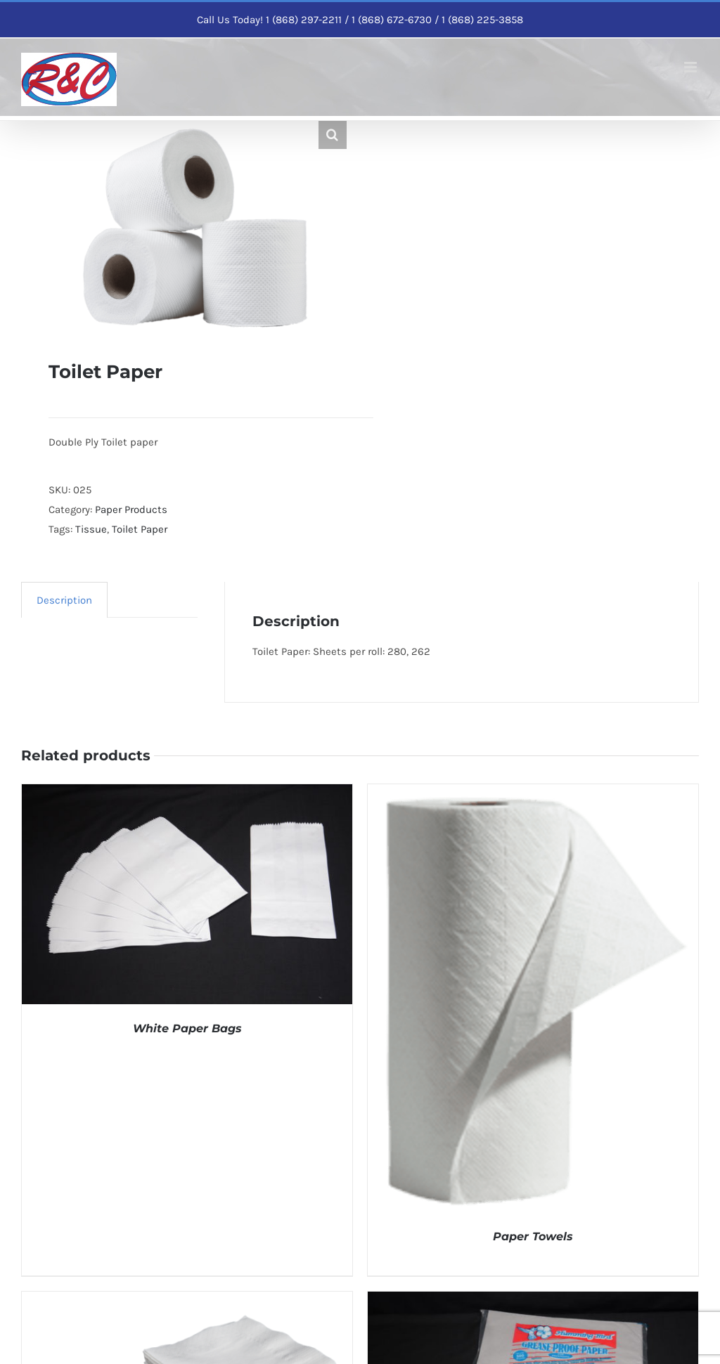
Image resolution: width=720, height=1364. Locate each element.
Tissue (91, 529)
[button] (333, 135)
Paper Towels (533, 1236)
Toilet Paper (139, 529)
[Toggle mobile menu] (691, 67)
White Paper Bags (187, 1028)
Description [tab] (64, 600)
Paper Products (131, 509)
